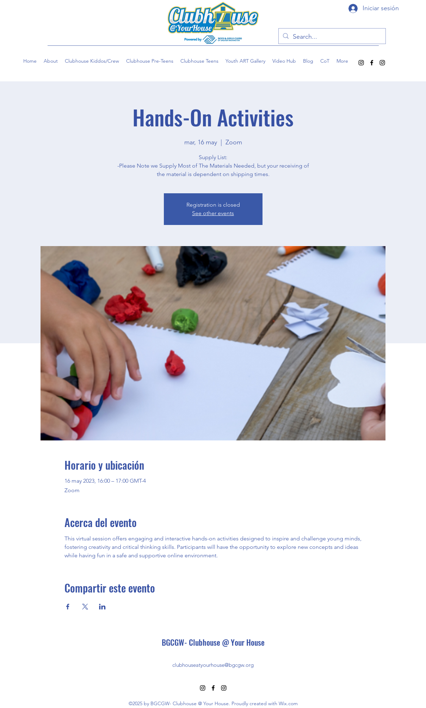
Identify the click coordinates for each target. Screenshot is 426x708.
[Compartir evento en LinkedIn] (102, 606)
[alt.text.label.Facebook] (371, 62)
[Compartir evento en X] (85, 606)
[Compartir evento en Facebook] (67, 606)
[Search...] (332, 37)
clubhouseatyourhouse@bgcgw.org (213, 665)
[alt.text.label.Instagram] (361, 62)
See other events (213, 213)
